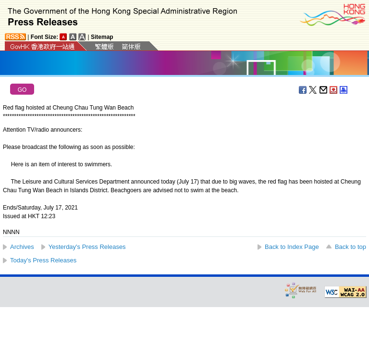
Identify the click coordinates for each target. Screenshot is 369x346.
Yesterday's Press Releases (87, 246)
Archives (22, 246)
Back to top (350, 246)
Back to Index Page (292, 246)
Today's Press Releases (43, 260)
